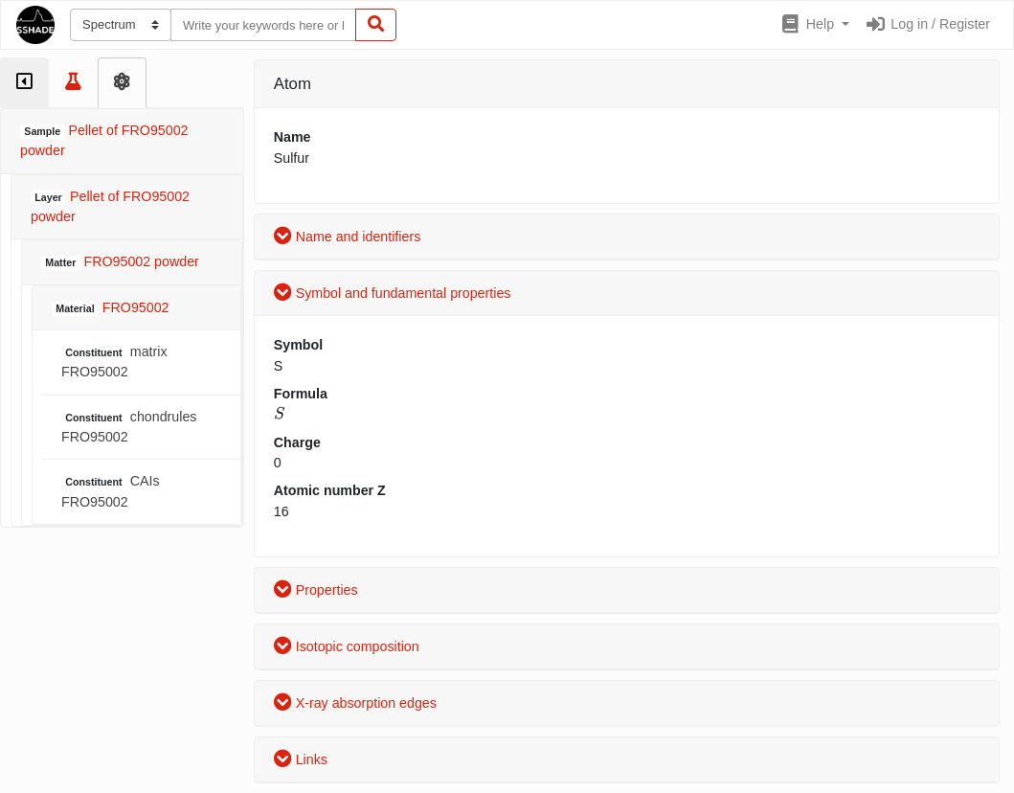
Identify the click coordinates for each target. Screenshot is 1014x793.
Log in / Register (927, 24)
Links (300, 759)
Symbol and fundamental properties (392, 293)
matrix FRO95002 (114, 361)
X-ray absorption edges (355, 703)
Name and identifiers (347, 236)
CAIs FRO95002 (110, 491)
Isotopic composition (346, 646)
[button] (814, 25)
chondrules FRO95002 (128, 426)
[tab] (24, 82)
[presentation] (279, 413)
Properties (316, 590)
